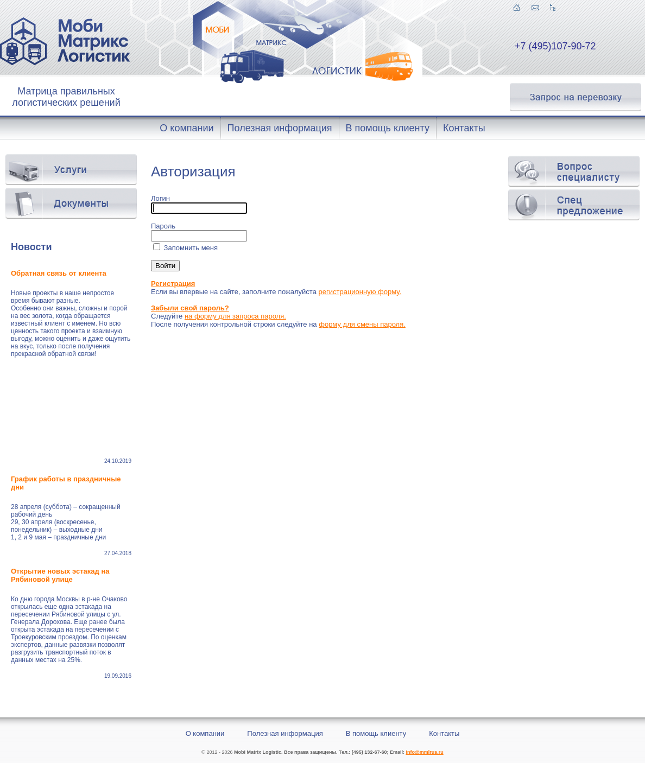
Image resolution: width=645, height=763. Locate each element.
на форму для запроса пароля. (235, 316)
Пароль (163, 226)
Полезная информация (284, 733)
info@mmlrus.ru (424, 752)
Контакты (444, 733)
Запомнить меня (190, 248)
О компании (205, 733)
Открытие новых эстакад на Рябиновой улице (60, 575)
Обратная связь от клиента (59, 273)
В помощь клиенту (376, 733)
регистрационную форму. (360, 292)
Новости (31, 246)
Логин (160, 198)
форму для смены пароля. (362, 324)
